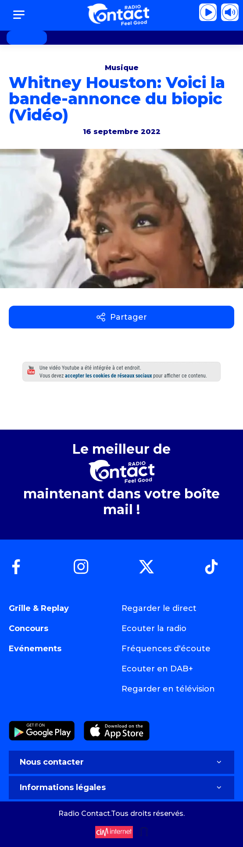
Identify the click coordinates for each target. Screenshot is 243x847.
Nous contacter (121, 762)
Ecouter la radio (154, 628)
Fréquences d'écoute (166, 648)
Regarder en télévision (168, 689)
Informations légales (121, 787)
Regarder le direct (159, 608)
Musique (122, 68)
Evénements (35, 648)
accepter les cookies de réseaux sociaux (108, 376)
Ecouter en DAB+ (157, 669)
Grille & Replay (39, 608)
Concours (28, 628)
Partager (121, 317)
